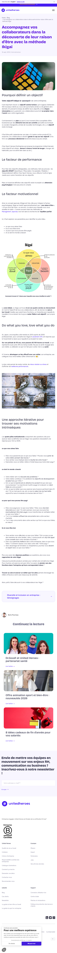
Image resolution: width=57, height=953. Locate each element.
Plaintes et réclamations (38, 900)
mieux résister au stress (38, 364)
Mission (33, 848)
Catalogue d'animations (9, 865)
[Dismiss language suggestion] (54, 2)
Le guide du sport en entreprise (11, 908)
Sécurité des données (37, 864)
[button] (4, 950)
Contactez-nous (7, 877)
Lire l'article (9, 666)
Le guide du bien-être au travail (11, 904)
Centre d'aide (35, 896)
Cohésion (5, 852)
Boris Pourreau (13, 615)
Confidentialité (50, 932)
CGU (43, 932)
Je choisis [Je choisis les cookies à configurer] (12, 943)
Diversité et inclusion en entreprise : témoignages (23, 596)
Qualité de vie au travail (9, 848)
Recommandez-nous (8, 881)
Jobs (32, 860)
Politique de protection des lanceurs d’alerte (42, 905)
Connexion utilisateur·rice (38, 892)
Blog (3, 892)
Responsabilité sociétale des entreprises (10, 860)
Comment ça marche (8, 869)
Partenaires (34, 856)
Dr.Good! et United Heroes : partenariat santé (22, 660)
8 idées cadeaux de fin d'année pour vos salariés (28, 734)
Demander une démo (8, 873)
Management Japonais (10, 212)
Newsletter (5, 900)
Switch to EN (21, 2)
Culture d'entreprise (8, 856)
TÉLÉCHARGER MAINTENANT (27, 4)
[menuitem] (9, 848)
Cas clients (5, 896)
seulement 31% (37, 337)
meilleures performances (19, 366)
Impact (33, 852)
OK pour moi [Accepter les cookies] (31, 943)
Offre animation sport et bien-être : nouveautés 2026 (27, 697)
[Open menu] (53, 10)
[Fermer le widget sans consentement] (11, 928)
